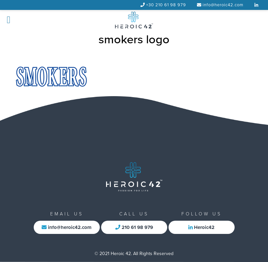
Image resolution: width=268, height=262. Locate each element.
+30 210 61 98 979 (166, 5)
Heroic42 (201, 227)
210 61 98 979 (134, 227)
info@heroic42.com (223, 5)
